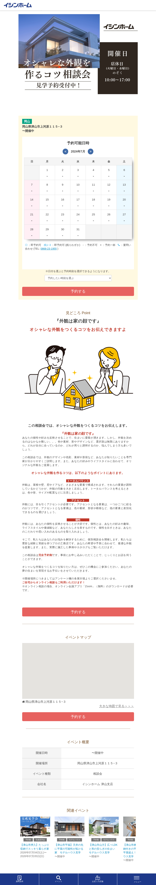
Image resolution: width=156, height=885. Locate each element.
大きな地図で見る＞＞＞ (116, 706)
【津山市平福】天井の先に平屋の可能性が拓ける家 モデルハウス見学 (69, 851)
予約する (78, 612)
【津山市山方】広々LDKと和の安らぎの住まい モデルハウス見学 (103, 851)
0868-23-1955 (49, 248)
